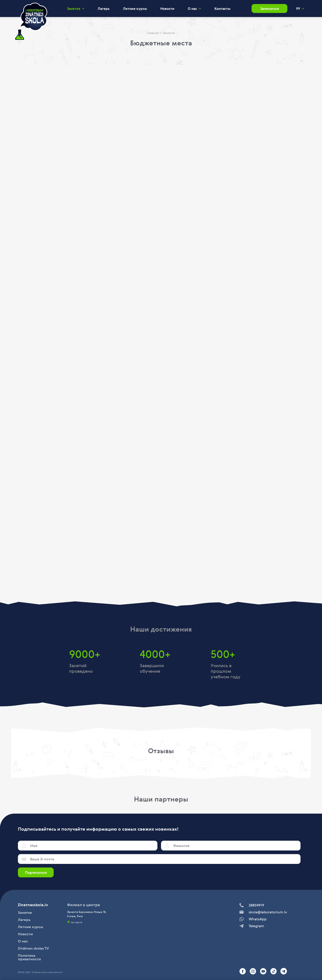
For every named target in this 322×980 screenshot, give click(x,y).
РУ (298, 8)
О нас (192, 8)
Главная (153, 33)
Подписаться (36, 872)
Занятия (73, 8)
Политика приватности (29, 957)
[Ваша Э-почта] (159, 859)
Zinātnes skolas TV (33, 948)
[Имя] (87, 846)
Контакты (222, 8)
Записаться (269, 8)
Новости (167, 8)
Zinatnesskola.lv (33, 904)
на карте (76, 922)
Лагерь (104, 8)
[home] (30, 22)
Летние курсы (135, 8)
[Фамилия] (231, 846)
